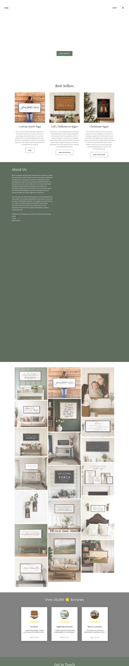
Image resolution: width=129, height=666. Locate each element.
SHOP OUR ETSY (64, 53)
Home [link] (6, 8)
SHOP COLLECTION (99, 154)
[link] (64, 7)
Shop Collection (64, 152)
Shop (30, 150)
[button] (115, 8)
